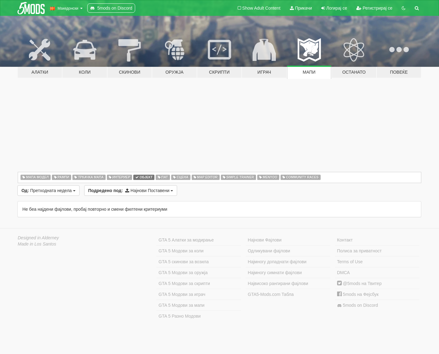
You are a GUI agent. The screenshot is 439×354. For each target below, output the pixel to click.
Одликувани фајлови (269, 250)
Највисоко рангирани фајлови (278, 283)
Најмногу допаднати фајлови (277, 261)
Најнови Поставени (130, 190)
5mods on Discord (357, 305)
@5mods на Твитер (359, 283)
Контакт (345, 239)
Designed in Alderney (38, 237)
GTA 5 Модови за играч (181, 294)
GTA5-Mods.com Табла (271, 294)
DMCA (343, 272)
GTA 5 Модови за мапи (181, 305)
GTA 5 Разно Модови (179, 316)
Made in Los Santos (37, 243)
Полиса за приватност (359, 250)
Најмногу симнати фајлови (275, 272)
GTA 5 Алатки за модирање (186, 239)
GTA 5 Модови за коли (180, 250)
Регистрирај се (374, 8)
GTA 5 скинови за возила (183, 261)
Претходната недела (48, 190)
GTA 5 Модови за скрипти (184, 283)
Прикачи (301, 8)
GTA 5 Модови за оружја (183, 272)
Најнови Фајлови (265, 239)
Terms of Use (350, 261)
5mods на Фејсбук (358, 294)
